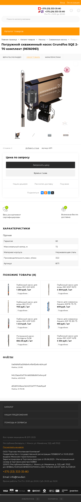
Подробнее (22, 294)
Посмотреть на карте (13, 448)
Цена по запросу (18, 158)
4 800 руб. (64, 290)
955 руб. (63, 324)
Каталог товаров (40, 31)
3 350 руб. (64, 341)
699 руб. (63, 307)
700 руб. (23, 307)
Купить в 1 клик (40, 174)
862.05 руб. (24, 341)
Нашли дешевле (20, 185)
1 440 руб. (23, 324)
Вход (62, 2)
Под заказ (64, 185)
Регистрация (73, 2)
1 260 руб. (23, 290)
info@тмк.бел (17, 477)
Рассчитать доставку (44, 185)
